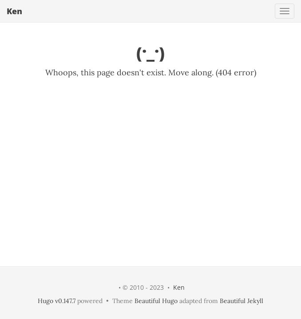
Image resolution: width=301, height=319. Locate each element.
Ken (14, 11)
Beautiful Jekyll (241, 301)
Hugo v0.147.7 (56, 301)
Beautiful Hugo (156, 301)
